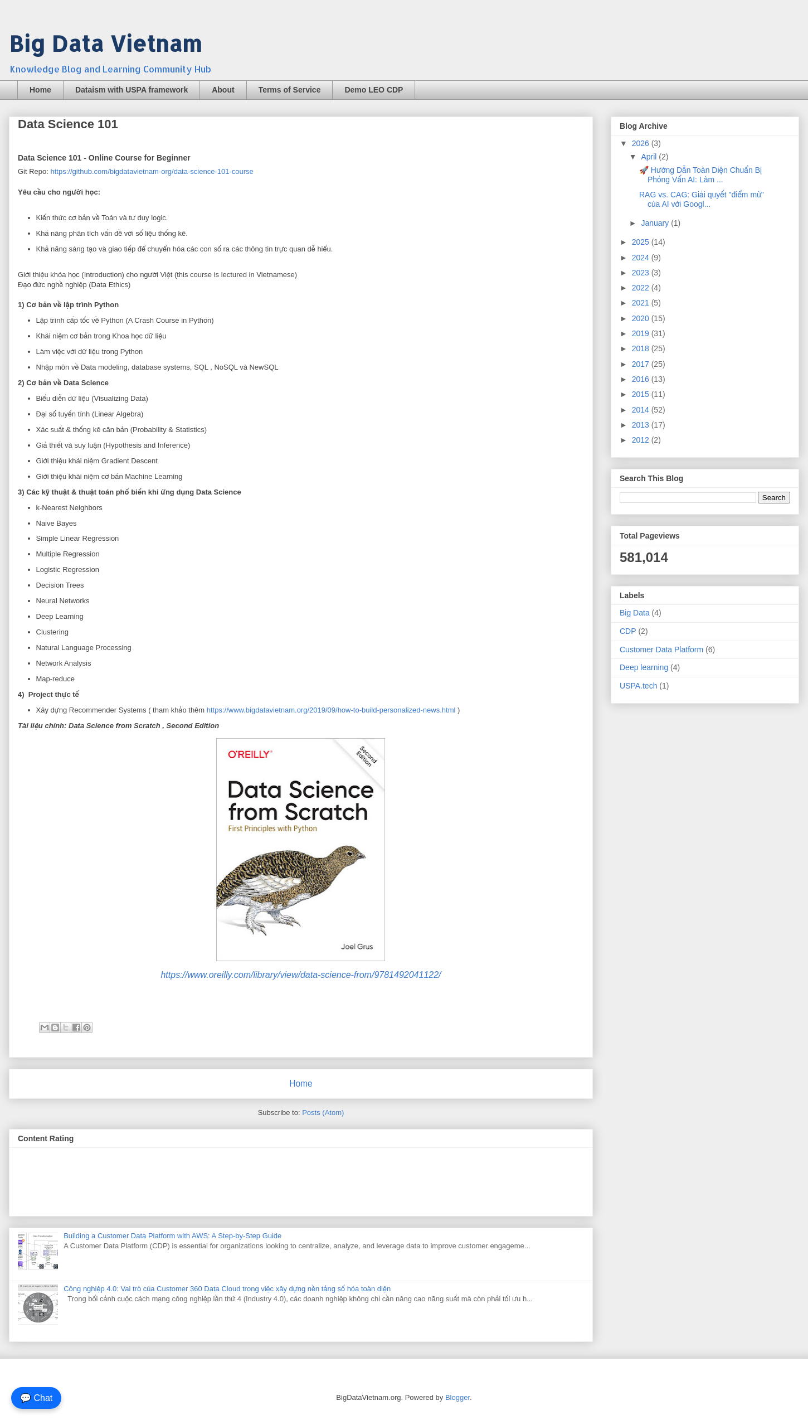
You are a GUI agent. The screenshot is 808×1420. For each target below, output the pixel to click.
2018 (641, 348)
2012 (641, 439)
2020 (641, 318)
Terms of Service (290, 89)
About (223, 89)
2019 (641, 333)
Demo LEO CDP (373, 89)
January (656, 223)
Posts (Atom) (323, 1112)
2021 (641, 302)
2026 (641, 143)
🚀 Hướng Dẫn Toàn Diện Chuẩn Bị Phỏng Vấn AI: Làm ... (700, 175)
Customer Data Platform (661, 649)
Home (40, 89)
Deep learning (644, 667)
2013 (641, 424)
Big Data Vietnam (105, 43)
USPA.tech (638, 685)
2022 (641, 287)
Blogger (457, 1397)
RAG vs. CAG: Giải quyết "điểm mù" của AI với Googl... (701, 199)
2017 (641, 364)
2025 (641, 242)
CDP (628, 631)
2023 (641, 272)
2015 (641, 394)
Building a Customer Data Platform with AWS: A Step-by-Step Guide (172, 1236)
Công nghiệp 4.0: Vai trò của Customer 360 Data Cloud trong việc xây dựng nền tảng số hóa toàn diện (227, 1289)
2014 (641, 409)
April (650, 156)
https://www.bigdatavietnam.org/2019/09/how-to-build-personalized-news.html (331, 710)
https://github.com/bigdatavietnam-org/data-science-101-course (152, 171)
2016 (641, 379)
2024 (641, 257)
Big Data (635, 612)
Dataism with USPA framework (131, 89)
